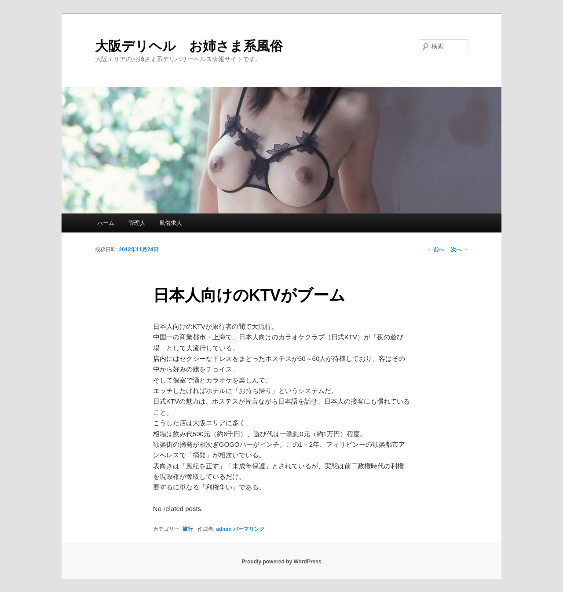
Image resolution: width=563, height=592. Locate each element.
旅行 (188, 529)
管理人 (137, 223)
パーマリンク (249, 529)
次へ (459, 249)
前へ (435, 249)
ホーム (105, 223)
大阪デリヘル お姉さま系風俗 (189, 46)
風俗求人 (170, 223)
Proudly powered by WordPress (281, 562)
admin (223, 529)
